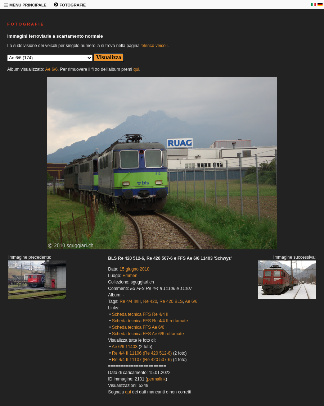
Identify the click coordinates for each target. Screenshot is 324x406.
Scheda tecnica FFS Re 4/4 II (140, 314)
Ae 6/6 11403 (124, 346)
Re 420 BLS (171, 301)
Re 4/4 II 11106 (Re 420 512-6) (142, 353)
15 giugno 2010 (134, 269)
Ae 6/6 (51, 69)
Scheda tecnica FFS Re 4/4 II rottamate (150, 320)
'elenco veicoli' (154, 45)
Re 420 (150, 301)
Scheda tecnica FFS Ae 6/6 (138, 327)
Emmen (129, 275)
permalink (156, 379)
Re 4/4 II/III (130, 301)
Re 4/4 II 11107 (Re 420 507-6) (142, 359)
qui (136, 69)
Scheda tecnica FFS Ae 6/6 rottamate (148, 333)
